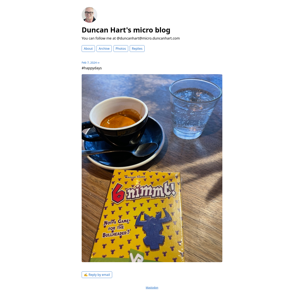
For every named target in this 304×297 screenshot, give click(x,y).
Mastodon (152, 287)
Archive (104, 48)
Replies (137, 48)
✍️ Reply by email (97, 275)
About (88, 48)
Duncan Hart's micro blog (126, 30)
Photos (121, 48)
